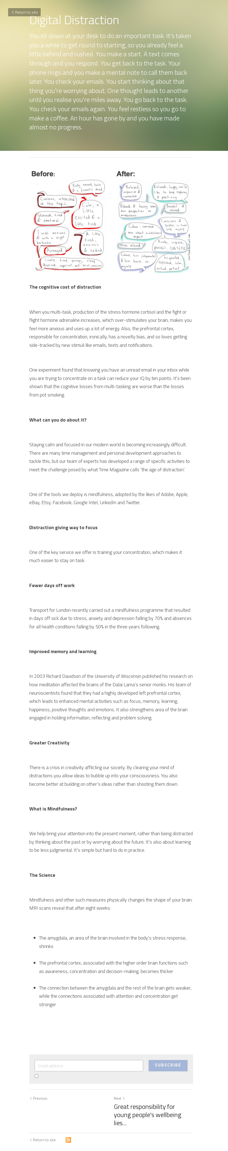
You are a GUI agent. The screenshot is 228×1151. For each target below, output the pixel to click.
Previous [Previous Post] (38, 1084)
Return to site (24, 12)
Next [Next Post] (122, 1084)
